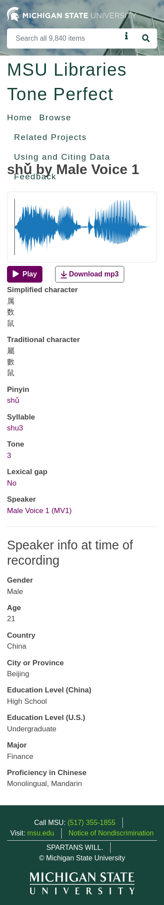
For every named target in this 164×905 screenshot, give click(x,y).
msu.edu (40, 833)
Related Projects (50, 137)
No (12, 483)
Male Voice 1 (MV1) (39, 511)
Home (19, 117)
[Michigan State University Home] (71, 14)
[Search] (64, 38)
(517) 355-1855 (91, 822)
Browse (55, 117)
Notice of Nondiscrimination (111, 833)
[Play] (24, 274)
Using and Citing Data (62, 156)
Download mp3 (90, 274)
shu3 (15, 428)
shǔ (13, 400)
